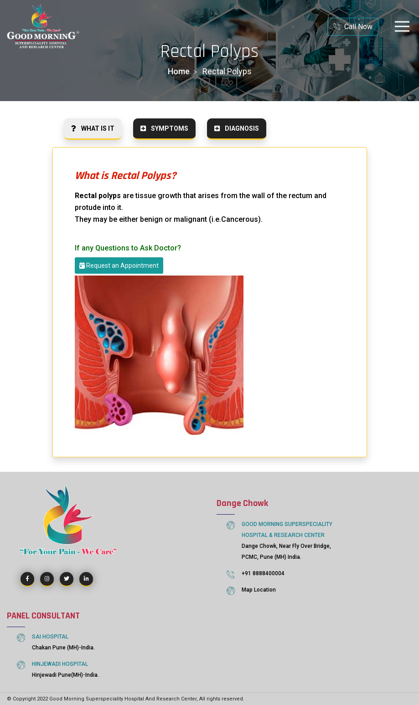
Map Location (259, 590)
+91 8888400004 (263, 573)
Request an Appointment (119, 266)
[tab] (93, 129)
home (179, 71)
